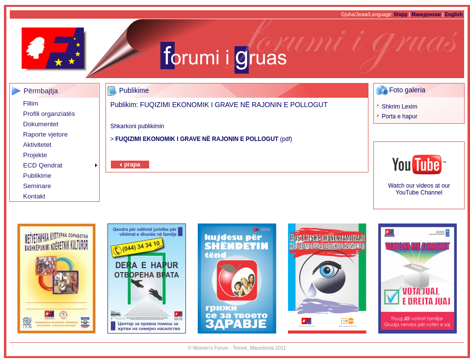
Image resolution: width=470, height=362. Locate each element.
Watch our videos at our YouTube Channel (419, 189)
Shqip (401, 14)
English (454, 14)
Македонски (426, 14)
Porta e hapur (400, 116)
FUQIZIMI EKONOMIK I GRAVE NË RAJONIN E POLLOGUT (196, 139)
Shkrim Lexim (400, 106)
